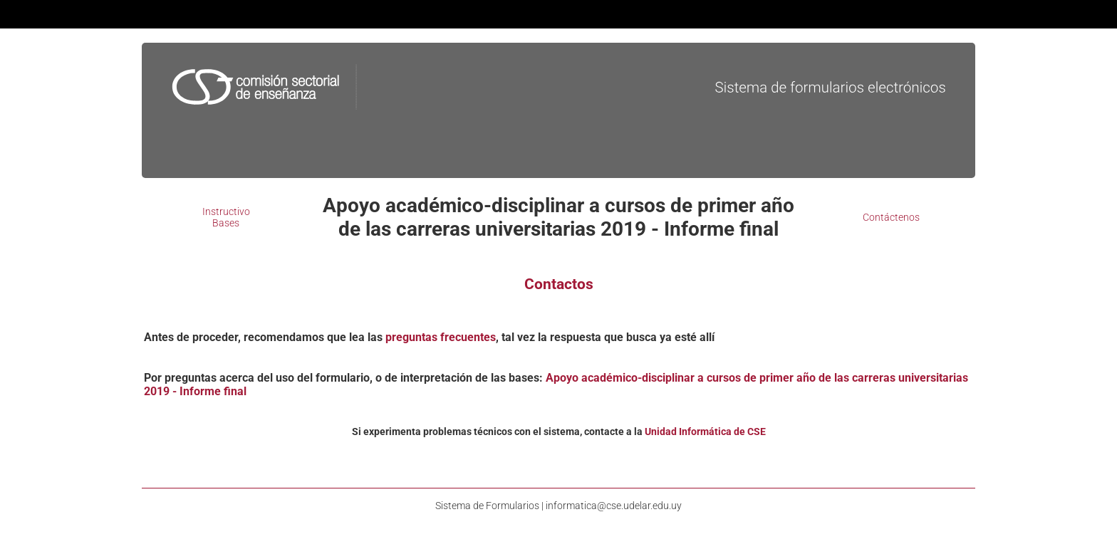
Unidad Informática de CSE (705, 431)
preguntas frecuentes (440, 337)
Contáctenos (891, 217)
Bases (225, 223)
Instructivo (226, 211)
